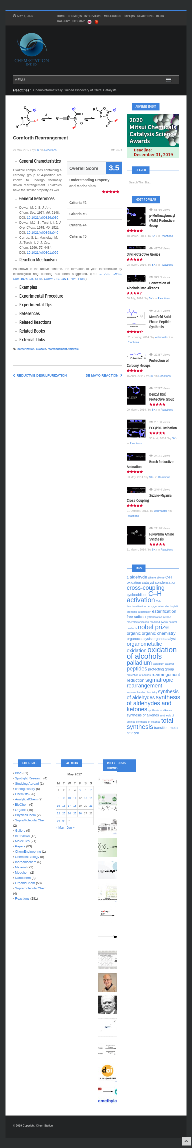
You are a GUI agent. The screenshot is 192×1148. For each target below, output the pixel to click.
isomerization (25, 348)
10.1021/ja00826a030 (42, 217)
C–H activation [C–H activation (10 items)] (144, 597)
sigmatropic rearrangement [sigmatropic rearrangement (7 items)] (150, 683)
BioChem (21, 804)
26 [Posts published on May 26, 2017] (80, 813)
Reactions (145, 15)
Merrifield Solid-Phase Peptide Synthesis (160, 322)
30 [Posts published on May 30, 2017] (63, 821)
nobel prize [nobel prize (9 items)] (153, 626)
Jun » (71, 827)
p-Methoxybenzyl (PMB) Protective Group (162, 221)
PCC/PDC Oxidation (163, 428)
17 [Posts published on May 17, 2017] (69, 805)
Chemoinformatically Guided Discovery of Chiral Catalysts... (76, 90)
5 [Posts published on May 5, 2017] (80, 790)
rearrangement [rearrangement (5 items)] (166, 674)
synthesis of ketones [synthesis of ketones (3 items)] (148, 721)
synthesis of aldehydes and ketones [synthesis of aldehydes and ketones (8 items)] (153, 703)
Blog (160, 15)
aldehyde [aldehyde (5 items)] (138, 576)
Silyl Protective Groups (143, 254)
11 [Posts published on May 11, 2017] (74, 797)
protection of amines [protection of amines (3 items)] (139, 674)
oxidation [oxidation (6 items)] (136, 650)
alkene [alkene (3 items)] (152, 577)
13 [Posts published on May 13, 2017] (85, 797)
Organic (20, 810)
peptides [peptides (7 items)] (137, 668)
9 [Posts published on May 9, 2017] (63, 797)
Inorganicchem (25, 862)
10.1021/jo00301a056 (42, 252)
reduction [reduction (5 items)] (135, 680)
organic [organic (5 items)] (134, 633)
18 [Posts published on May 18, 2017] (74, 805)
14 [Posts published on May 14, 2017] (90, 797)
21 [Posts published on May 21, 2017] (90, 805)
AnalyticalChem (26, 799)
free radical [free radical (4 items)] (135, 617)
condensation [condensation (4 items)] (165, 582)
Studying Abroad (27, 783)
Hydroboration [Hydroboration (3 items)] (153, 616)
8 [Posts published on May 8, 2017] (58, 797)
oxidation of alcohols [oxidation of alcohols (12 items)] (152, 652)
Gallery (63, 20)
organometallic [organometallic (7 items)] (144, 644)
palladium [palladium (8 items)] (139, 662)
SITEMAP (78, 20)
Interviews (92, 15)
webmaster (161, 337)
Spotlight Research (28, 778)
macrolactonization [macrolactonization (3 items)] (138, 621)
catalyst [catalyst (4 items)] (148, 582)
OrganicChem (25, 883)
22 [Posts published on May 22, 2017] (58, 813)
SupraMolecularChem (30, 820)
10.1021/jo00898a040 (42, 232)
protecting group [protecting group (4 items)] (161, 669)
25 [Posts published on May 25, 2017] (74, 813)
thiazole (73, 348)
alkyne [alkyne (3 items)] (160, 577)
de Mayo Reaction (104, 375)
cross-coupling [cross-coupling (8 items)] (145, 587)
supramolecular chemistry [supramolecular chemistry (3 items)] (142, 692)
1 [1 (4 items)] (128, 577)
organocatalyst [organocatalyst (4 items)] (164, 639)
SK (37, 149)
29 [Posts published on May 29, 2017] (58, 821)
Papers (129, 16)
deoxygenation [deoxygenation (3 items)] (155, 606)
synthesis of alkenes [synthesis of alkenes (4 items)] (143, 715)
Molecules (112, 15)
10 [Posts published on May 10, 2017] (69, 797)
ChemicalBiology (27, 857)
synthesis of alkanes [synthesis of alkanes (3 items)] (160, 710)
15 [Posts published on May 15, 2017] (58, 805)
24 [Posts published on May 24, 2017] (69, 813)
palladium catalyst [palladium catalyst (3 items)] (163, 663)
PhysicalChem (25, 815)
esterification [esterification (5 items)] (164, 611)
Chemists (75, 16)
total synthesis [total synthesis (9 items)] (150, 723)
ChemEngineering (28, 851)
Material (20, 867)
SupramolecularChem (30, 888)
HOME (61, 15)
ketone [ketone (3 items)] (167, 616)
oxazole (41, 348)
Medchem (22, 872)
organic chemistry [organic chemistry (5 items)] (159, 633)
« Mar (60, 827)
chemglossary (25, 789)
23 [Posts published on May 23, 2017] (63, 813)
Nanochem (23, 878)
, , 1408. (65, 279)
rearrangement (57, 348)
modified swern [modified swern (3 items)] (159, 621)
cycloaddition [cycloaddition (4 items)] (137, 595)
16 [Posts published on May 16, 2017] (63, 805)
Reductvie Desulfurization (40, 375)
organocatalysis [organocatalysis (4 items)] (139, 639)
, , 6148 (31, 279)
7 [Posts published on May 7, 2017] (91, 790)
